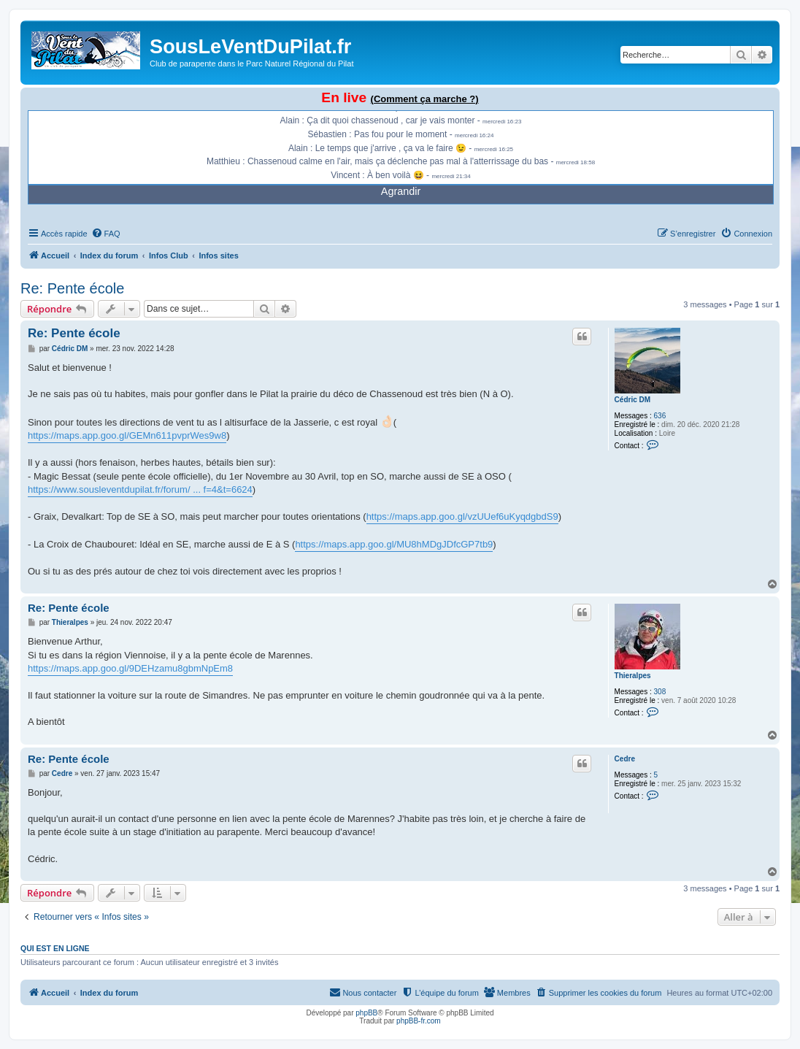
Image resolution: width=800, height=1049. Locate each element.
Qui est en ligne (55, 948)
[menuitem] (105, 233)
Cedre (625, 759)
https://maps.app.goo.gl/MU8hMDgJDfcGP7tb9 (394, 544)
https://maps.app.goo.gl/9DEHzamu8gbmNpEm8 (130, 668)
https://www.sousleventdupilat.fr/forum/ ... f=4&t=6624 (140, 489)
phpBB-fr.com (418, 1021)
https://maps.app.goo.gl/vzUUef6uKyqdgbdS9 (462, 516)
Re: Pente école (72, 288)
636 (660, 416)
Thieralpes (633, 676)
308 (660, 692)
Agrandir (400, 191)
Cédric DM (632, 400)
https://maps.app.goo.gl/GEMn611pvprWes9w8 (127, 435)
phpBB (366, 1013)
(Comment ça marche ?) (425, 98)
